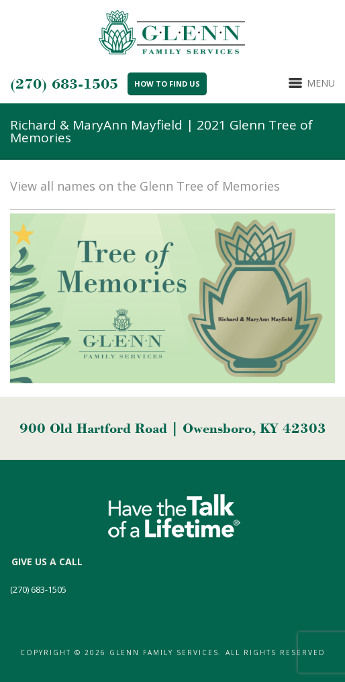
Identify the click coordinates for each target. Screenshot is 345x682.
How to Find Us (167, 84)
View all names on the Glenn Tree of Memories (145, 186)
